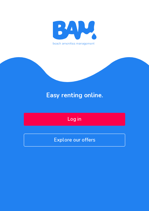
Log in (74, 119)
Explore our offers (74, 140)
